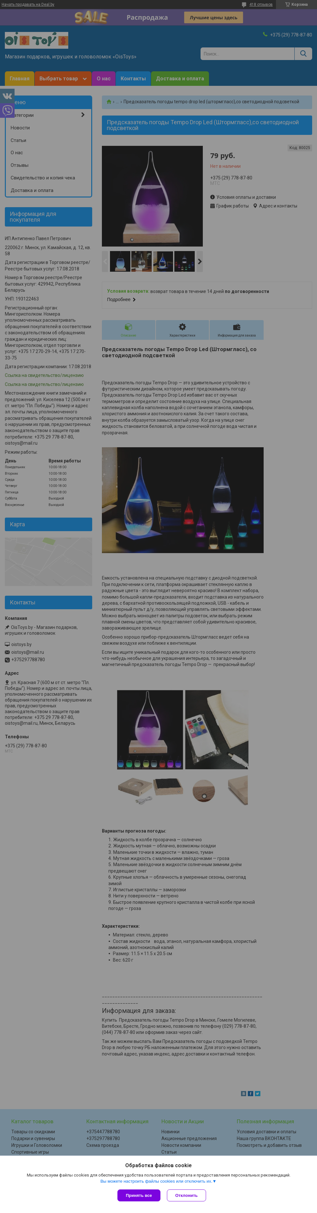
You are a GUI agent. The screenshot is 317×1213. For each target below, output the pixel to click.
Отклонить (186, 1195)
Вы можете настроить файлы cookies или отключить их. (156, 1181)
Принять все (139, 1195)
